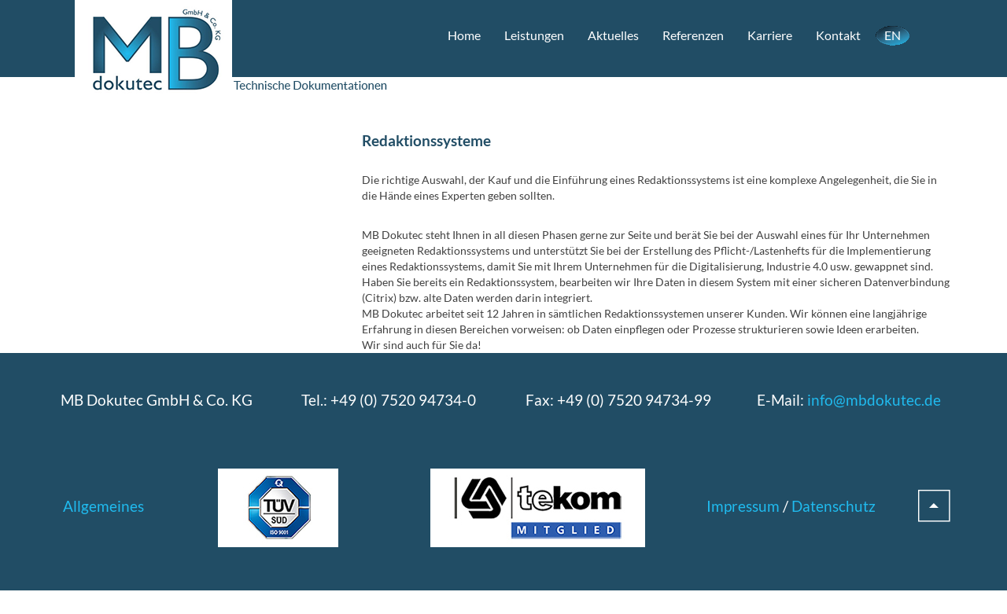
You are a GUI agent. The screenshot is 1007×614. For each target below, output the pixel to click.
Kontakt (838, 35)
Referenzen (693, 35)
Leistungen (534, 35)
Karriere (769, 35)
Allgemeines (103, 506)
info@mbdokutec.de (874, 400)
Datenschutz (833, 506)
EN (892, 35)
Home (464, 35)
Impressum (743, 506)
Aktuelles (613, 35)
